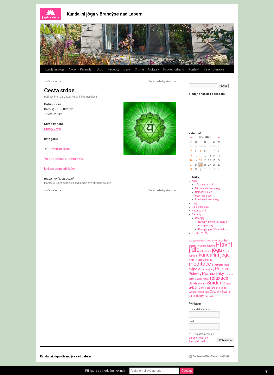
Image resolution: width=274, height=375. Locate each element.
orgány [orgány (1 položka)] (211, 269)
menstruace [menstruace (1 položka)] (217, 265)
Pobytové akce (203, 195)
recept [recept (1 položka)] (206, 279)
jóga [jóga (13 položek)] (217, 250)
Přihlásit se (225, 340)
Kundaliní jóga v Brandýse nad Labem (104, 14)
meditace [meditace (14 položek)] (200, 263)
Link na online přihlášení (60, 169)
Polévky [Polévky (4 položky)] (195, 273)
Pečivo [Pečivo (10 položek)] (222, 269)
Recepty (113, 69)
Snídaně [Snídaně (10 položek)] (216, 283)
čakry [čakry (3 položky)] (200, 296)
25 (200, 146)
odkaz (66, 183)
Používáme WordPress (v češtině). (211, 356)
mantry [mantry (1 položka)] (208, 260)
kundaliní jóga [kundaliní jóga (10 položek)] (214, 255)
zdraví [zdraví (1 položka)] (201, 292)
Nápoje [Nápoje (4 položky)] (194, 269)
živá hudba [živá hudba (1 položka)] (209, 296)
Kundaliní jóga (54, 69)
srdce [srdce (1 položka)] (228, 283)
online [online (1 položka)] (204, 269)
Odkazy (153, 69)
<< (191, 137)
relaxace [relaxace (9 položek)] (219, 278)
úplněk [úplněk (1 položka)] (192, 296)
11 (200, 155)
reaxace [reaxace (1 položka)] (198, 279)
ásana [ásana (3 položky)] (226, 292)
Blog (100, 69)
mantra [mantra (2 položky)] (200, 259)
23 (191, 146)
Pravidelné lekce (59, 149)
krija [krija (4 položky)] (226, 250)
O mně (139, 69)
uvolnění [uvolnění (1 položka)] (193, 292)
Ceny (127, 69)
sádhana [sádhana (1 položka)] (211, 288)
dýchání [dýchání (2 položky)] (222, 240)
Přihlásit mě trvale (203, 334)
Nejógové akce (203, 192)
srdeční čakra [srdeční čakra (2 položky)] (197, 287)
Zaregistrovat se (198, 337)
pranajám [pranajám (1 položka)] (229, 274)
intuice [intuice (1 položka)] (203, 251)
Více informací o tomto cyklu (64, 159)
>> (219, 137)
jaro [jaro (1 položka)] (209, 251)
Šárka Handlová (88, 96)
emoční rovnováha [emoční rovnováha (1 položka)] (197, 246)
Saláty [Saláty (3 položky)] (193, 283)
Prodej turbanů (173, 69)
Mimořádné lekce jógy (207, 188)
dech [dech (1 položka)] (202, 240)
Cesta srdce (52, 81)
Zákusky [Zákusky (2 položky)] (215, 291)
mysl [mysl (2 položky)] (227, 264)
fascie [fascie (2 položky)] (211, 245)
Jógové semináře (205, 184)
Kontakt (193, 69)
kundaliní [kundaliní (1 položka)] (193, 255)
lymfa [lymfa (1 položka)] (191, 260)
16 (191, 160)
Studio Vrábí (52, 129)
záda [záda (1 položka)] (206, 292)
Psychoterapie (213, 69)
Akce (72, 69)
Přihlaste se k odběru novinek (105, 371)
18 (200, 160)
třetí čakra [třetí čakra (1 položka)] (221, 288)
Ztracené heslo (197, 341)
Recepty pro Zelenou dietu (213, 229)
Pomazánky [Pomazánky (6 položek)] (213, 273)
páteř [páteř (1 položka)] (191, 279)
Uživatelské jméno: (199, 309)
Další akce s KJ (200, 206)
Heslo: (192, 321)
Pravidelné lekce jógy (207, 199)
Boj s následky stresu (162, 81)
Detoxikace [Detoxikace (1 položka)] (211, 240)
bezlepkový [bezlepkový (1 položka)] (194, 240)
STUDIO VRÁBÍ (200, 233)
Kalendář (86, 69)
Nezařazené (199, 210)
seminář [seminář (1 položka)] (202, 283)
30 (191, 169)
